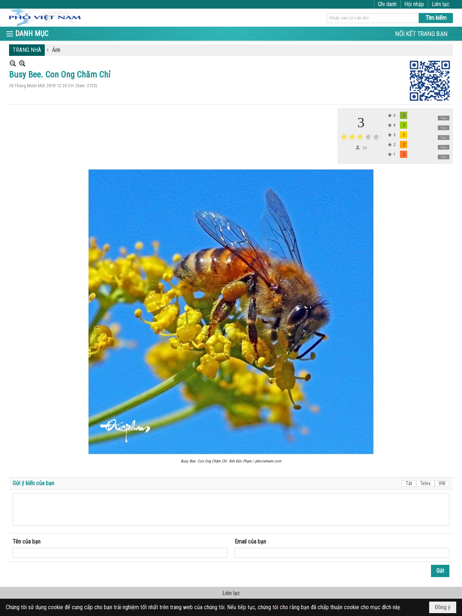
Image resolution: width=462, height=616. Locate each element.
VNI (442, 483)
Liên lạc (440, 4)
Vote (443, 118)
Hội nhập (414, 4)
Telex (425, 483)
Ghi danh (387, 4)
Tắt (409, 483)
